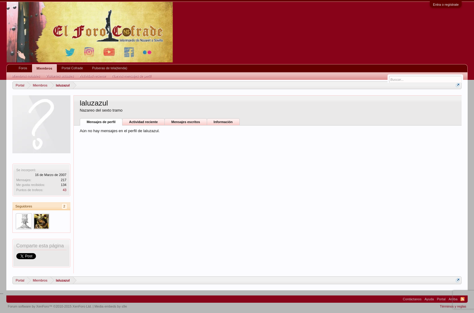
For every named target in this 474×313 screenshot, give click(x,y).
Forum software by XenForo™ (50, 306)
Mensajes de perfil (101, 122)
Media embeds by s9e (110, 306)
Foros (23, 68)
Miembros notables (26, 76)
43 (64, 190)
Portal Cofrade (72, 68)
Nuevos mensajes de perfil (131, 76)
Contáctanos (412, 299)
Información (223, 122)
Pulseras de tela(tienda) (109, 68)
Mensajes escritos (185, 122)
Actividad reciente (143, 122)
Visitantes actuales (60, 76)
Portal (441, 299)
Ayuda (429, 299)
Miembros (44, 68)
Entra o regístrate (446, 4)
